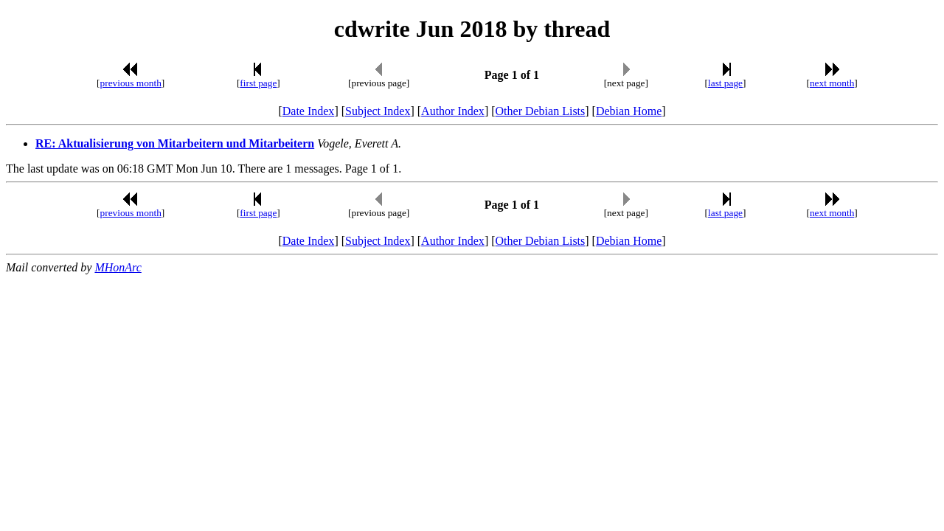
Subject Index (377, 111)
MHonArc (117, 267)
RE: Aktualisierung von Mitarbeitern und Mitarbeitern (174, 143)
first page (258, 82)
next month (832, 82)
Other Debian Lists (541, 111)
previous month (131, 82)
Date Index (308, 111)
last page (725, 82)
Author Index (453, 111)
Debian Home (629, 111)
